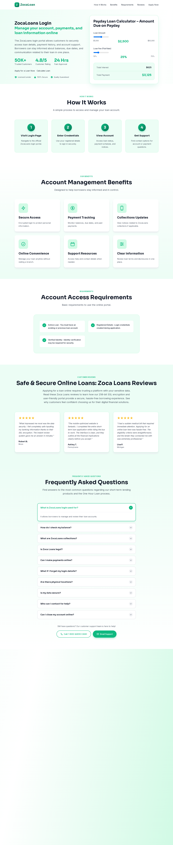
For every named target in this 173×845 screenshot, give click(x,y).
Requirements (127, 5)
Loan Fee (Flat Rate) (102, 50)
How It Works (100, 5)
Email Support (105, 634)
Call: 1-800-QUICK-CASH (74, 634)
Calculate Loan (43, 73)
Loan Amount (99, 34)
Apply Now (153, 5)
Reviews (141, 5)
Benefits (113, 5)
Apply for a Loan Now (25, 73)
